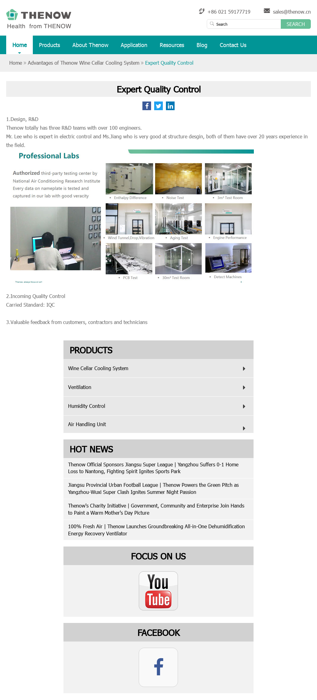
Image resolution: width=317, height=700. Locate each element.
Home (19, 47)
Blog (202, 47)
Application (134, 47)
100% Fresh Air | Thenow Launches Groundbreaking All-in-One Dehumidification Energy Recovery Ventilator (156, 530)
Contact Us (233, 47)
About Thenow (90, 47)
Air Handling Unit (158, 427)
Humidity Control (158, 406)
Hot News (91, 448)
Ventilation (158, 387)
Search (296, 24)
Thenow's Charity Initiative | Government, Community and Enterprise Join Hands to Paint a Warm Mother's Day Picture (156, 509)
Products (49, 47)
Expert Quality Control (169, 62)
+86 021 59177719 (228, 11)
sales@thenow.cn (292, 11)
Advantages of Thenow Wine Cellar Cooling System (83, 62)
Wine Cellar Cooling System (158, 368)
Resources (172, 47)
